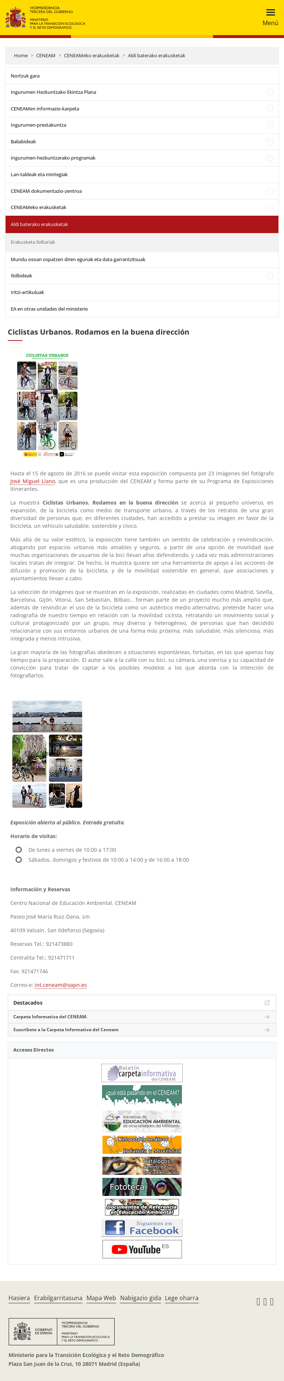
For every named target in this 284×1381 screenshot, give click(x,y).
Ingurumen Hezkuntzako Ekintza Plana (53, 92)
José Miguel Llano (32, 481)
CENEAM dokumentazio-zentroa (46, 191)
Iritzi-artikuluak (27, 292)
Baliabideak (23, 141)
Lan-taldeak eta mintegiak (39, 174)
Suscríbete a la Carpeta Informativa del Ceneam (66, 1029)
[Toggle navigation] (268, 17)
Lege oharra (182, 1298)
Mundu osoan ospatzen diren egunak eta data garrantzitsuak (78, 259)
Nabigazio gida (140, 1298)
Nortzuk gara (25, 75)
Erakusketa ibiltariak (33, 242)
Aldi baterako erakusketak (156, 55)
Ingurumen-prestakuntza (38, 125)
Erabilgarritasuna (58, 1298)
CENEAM (45, 55)
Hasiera (19, 1298)
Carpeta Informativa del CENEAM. (50, 1016)
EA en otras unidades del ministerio (49, 308)
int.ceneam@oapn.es (61, 984)
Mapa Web (101, 1298)
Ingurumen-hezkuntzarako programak (53, 157)
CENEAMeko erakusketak (91, 55)
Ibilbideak (21, 275)
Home (21, 55)
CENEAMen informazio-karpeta (45, 108)
